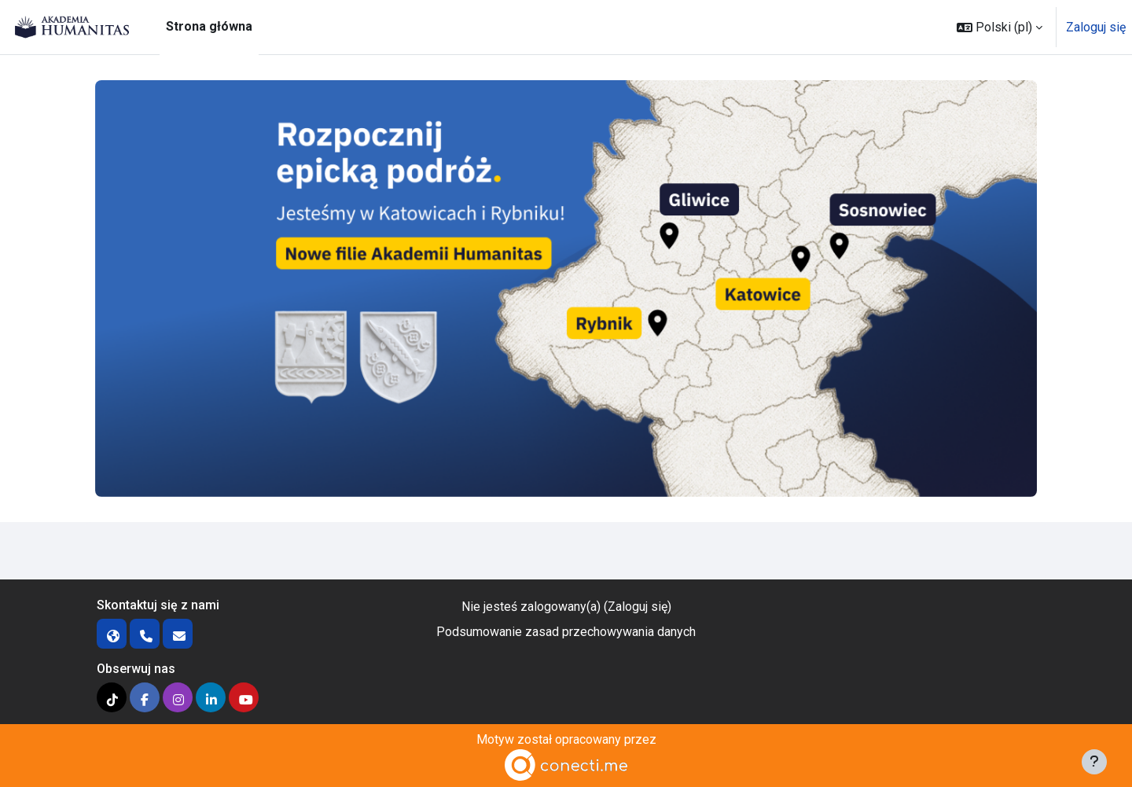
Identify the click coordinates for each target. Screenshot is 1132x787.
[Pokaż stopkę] (1094, 761)
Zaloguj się (1096, 27)
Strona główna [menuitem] (209, 26)
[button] (999, 27)
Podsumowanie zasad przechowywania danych (566, 631)
